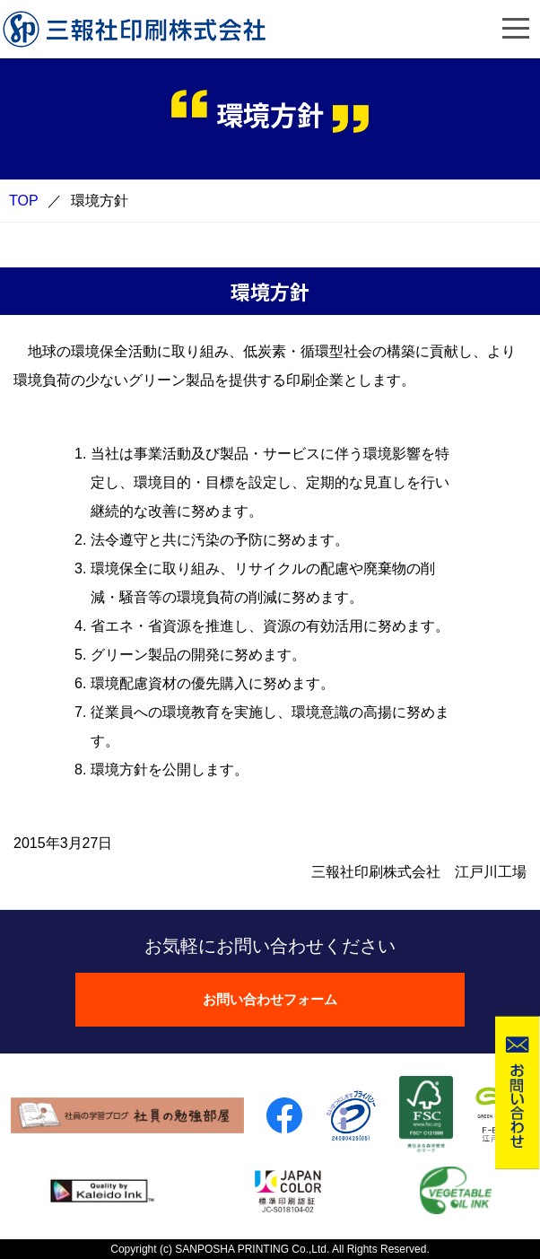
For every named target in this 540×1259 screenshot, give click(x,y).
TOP (24, 200)
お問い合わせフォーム (270, 999)
